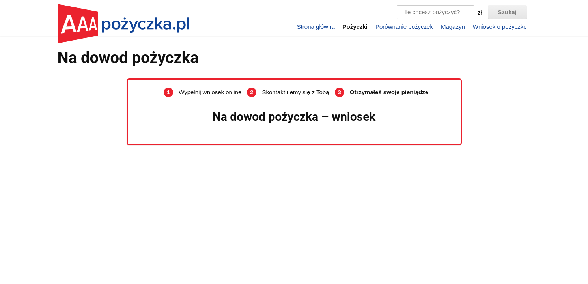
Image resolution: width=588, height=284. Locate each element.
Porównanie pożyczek (404, 26)
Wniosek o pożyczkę (500, 26)
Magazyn (453, 26)
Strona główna (316, 26)
